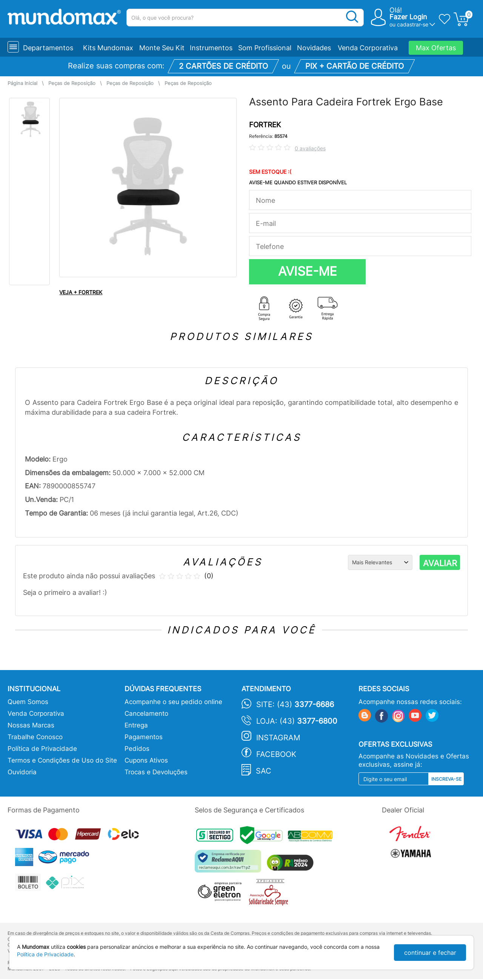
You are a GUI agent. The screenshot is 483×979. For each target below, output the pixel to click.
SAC (263, 770)
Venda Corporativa (368, 48)
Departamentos (48, 48)
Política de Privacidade (42, 748)
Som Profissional (264, 48)
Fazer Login (408, 17)
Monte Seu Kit (162, 48)
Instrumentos (211, 48)
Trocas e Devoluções (156, 772)
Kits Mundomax (108, 48)
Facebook (276, 754)
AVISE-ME (307, 271)
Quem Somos (28, 702)
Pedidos (137, 748)
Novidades (314, 48)
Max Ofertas (436, 48)
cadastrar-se (412, 24)
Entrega (136, 725)
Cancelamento (146, 713)
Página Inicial (22, 83)
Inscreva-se (446, 779)
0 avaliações (310, 148)
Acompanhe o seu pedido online (173, 702)
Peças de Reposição (71, 83)
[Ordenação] (380, 562)
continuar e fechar (430, 952)
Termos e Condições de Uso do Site (62, 760)
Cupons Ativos (146, 760)
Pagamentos (144, 737)
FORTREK (265, 124)
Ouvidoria (22, 772)
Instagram (278, 737)
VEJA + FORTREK (80, 292)
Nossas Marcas (31, 725)
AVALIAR (440, 563)
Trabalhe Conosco (35, 737)
